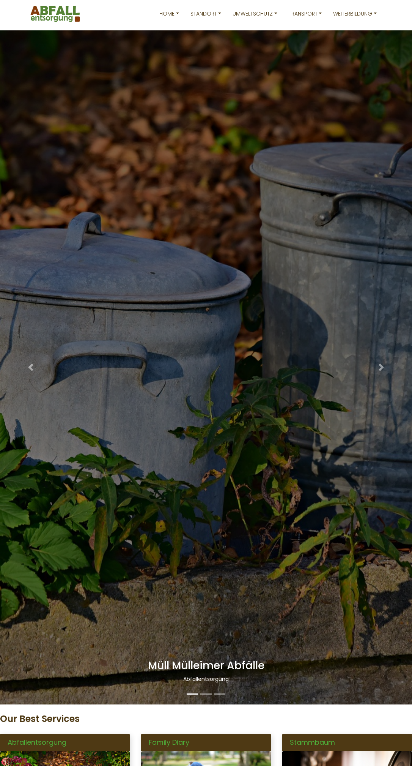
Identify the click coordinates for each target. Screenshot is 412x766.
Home (167, 13)
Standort (203, 13)
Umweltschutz (253, 13)
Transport (303, 13)
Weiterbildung (352, 13)
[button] (31, 367)
